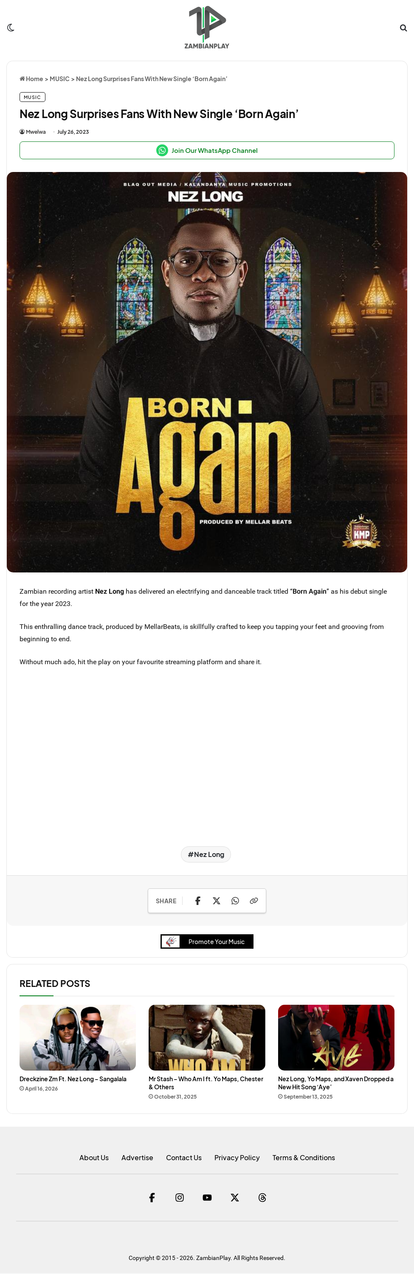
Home (31, 78)
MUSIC (60, 78)
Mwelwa (36, 132)
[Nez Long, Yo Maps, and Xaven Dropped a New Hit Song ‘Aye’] (336, 1038)
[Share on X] (216, 901)
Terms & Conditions (304, 1158)
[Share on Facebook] (197, 901)
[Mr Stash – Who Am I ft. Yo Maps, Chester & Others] (207, 1038)
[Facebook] (152, 1198)
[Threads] (262, 1198)
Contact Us (184, 1158)
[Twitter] (234, 1198)
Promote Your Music (205, 942)
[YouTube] (207, 1198)
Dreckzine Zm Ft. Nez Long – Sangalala (73, 1079)
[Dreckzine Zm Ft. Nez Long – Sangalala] (78, 1038)
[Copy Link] (253, 901)
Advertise (137, 1158)
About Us (94, 1158)
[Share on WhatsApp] (235, 901)
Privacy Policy (237, 1158)
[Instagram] (179, 1198)
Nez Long (109, 591)
